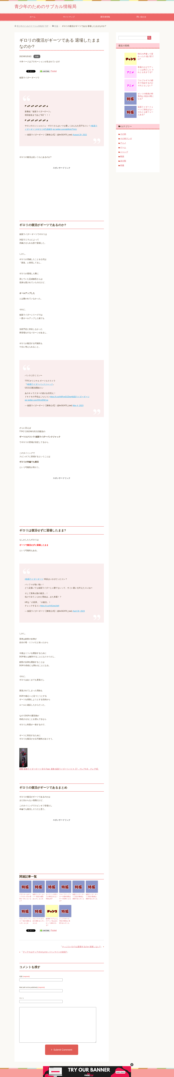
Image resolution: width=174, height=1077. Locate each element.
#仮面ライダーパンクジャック (40, 384)
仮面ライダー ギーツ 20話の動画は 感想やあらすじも (92, 897)
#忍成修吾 (47, 129)
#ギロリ (39, 129)
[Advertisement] (61, 187)
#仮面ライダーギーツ (80, 397)
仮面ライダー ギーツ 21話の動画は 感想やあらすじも (78, 897)
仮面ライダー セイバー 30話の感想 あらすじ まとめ (39, 897)
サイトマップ (69, 17)
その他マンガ (126, 139)
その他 (123, 134)
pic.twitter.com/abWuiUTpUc (65, 129)
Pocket (54, 71)
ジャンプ (124, 152)
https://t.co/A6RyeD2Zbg (60, 397)
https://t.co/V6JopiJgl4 (49, 606)
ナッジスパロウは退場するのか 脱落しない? (81, 947)
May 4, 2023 (78, 405)
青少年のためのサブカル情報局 (45, 6)
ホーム (33, 17)
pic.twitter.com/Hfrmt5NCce (36, 400)
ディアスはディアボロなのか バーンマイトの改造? (45, 952)
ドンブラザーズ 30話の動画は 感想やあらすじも (64, 921)
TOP (32, 26)
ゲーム (123, 147)
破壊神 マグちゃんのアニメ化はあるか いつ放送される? (52, 922)
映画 (122, 156)
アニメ (123, 143)
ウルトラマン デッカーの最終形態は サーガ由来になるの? (65, 898)
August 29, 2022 (80, 135)
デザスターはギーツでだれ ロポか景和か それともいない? (25, 898)
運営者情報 (105, 17)
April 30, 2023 (79, 611)
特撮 (37, 56)
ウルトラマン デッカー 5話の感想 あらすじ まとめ (25, 921)
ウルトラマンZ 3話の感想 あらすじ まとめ (39, 921)
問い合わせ (141, 17)
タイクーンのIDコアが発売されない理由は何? (52, 897)
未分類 (123, 161)
